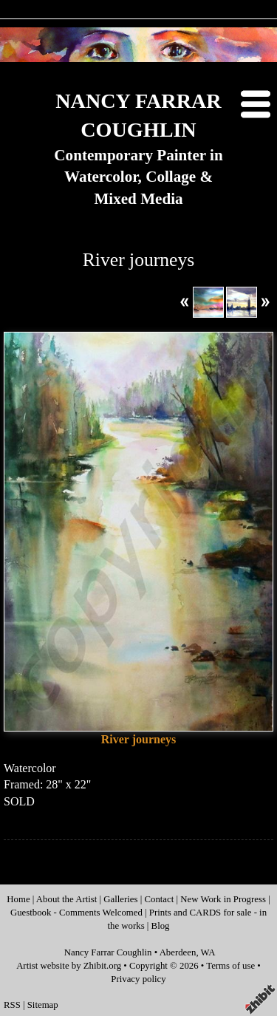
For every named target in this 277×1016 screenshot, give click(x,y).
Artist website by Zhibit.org (68, 966)
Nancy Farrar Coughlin (108, 952)
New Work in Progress (224, 899)
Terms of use (230, 966)
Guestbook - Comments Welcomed (76, 912)
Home (18, 899)
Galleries (120, 899)
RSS (12, 1005)
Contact (159, 899)
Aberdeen (178, 952)
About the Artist (66, 899)
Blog (160, 926)
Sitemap (42, 1005)
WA (208, 952)
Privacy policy (138, 979)
